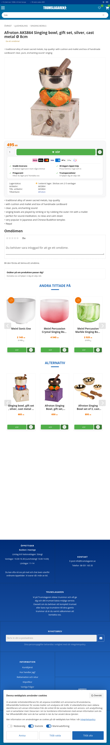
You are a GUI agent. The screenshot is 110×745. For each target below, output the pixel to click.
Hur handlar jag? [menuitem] (27, 672)
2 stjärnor (9, 238)
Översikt (96, 695)
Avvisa (22, 735)
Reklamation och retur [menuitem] (27, 677)
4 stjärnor (15, 238)
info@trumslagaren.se (86, 561)
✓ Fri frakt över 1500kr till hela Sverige (13, 2)
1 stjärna (7, 238)
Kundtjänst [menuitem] (27, 667)
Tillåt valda (55, 735)
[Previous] (7, 326)
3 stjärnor (12, 238)
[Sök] (103, 15)
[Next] (102, 326)
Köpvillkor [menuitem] (27, 682)
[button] (3, 7)
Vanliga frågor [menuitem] (27, 686)
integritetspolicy (78, 644)
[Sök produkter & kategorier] (55, 15)
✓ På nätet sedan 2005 (37, 2)
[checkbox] (15, 726)
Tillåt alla (88, 735)
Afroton (41, 192)
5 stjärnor (17, 238)
